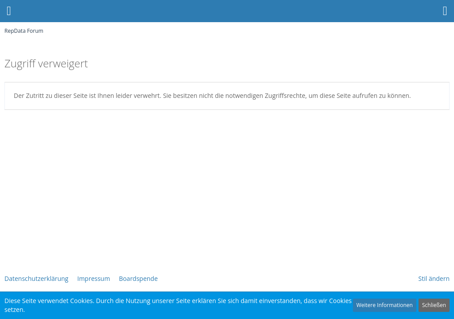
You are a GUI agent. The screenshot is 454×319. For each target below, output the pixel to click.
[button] (445, 11)
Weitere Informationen (384, 305)
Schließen (434, 305)
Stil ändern (434, 278)
